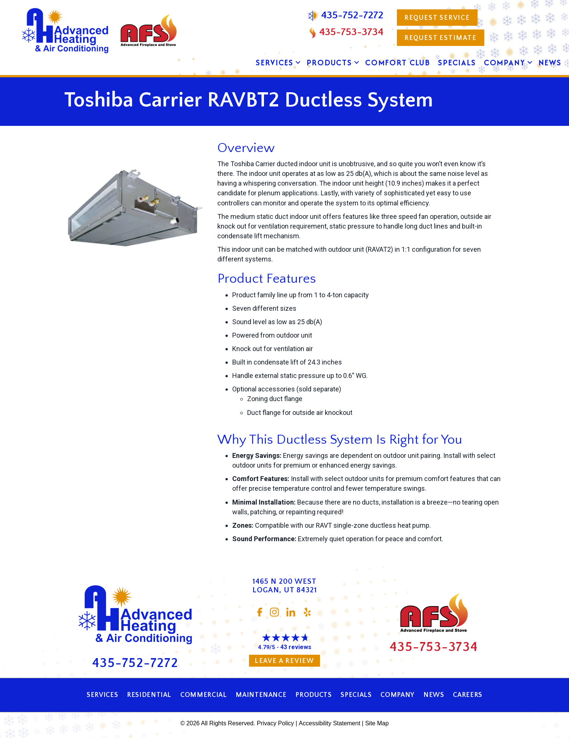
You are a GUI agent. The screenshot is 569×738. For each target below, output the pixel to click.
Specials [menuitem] (457, 62)
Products (313, 695)
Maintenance (261, 695)
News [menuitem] (550, 62)
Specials (356, 695)
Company (397, 695)
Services (102, 695)
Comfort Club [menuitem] (397, 62)
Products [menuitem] (329, 62)
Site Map (377, 723)
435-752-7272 (135, 663)
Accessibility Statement (329, 723)
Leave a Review (284, 661)
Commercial (203, 695)
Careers (467, 695)
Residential (149, 695)
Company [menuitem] (504, 62)
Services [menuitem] (274, 62)
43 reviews (295, 647)
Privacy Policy (275, 723)
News (433, 695)
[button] (297, 63)
